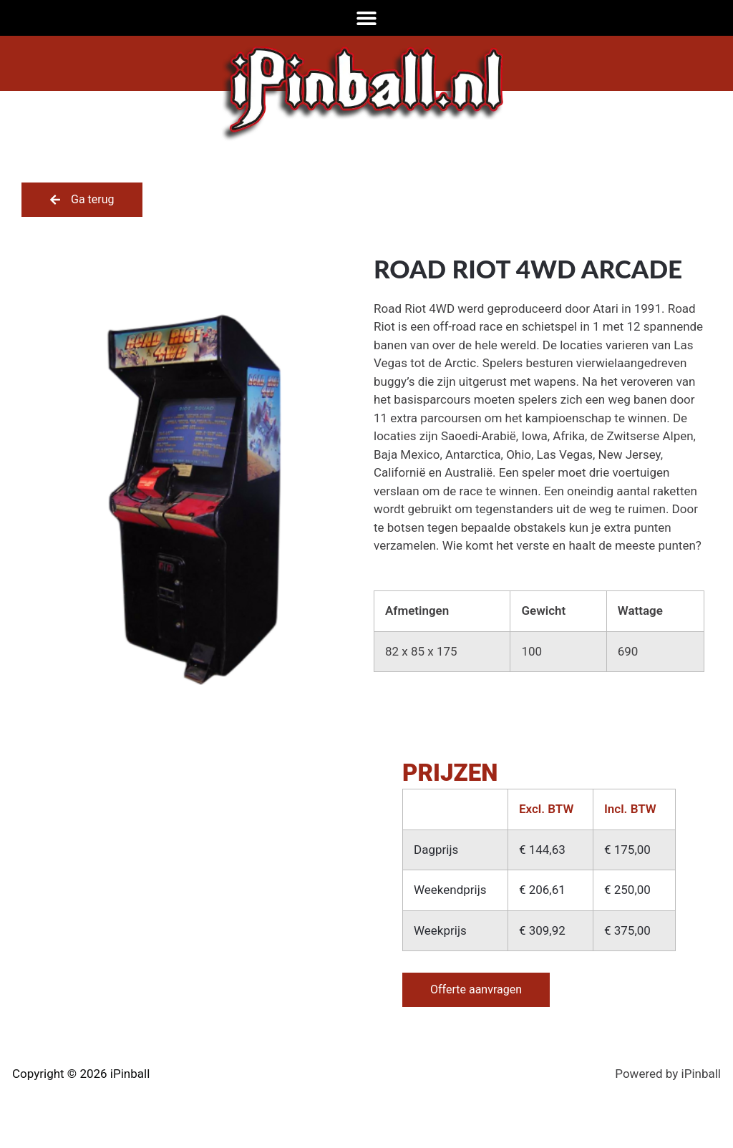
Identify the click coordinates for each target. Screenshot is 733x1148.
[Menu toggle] (366, 18)
